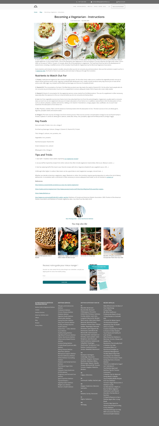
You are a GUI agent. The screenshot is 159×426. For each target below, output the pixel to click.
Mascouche (90, 318)
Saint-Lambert (91, 337)
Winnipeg (83, 405)
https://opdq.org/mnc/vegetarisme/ (46, 189)
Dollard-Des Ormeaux (87, 314)
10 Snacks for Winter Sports (111, 320)
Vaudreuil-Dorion (91, 347)
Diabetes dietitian (63, 314)
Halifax (90, 380)
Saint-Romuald (92, 339)
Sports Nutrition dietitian (65, 378)
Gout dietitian (62, 331)
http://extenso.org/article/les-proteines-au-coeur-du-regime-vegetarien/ (57, 185)
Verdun (83, 349)
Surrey (88, 393)
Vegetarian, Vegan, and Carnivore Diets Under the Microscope (68, 256)
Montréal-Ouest (91, 322)
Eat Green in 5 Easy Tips (88, 256)
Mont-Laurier (85, 320)
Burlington (91, 355)
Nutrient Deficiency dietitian (66, 356)
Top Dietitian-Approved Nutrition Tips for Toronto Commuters (111, 370)
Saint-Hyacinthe (85, 335)
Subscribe (64, 282)
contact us (110, 177)
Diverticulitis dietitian (64, 318)
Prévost (98, 324)
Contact (37, 310)
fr (109, 6)
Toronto (97, 365)
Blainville (83, 308)
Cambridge (84, 357)
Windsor (83, 369)
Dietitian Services (81, 6)
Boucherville (84, 310)
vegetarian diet (40, 71)
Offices (96, 6)
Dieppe (83, 386)
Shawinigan (90, 343)
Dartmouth (84, 380)
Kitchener (96, 359)
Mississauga (84, 363)
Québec (83, 326)
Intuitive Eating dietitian (65, 343)
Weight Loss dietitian (64, 385)
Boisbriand (90, 308)
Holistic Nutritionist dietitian (66, 337)
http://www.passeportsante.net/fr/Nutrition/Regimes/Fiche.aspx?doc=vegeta (80, 189)
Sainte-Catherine (86, 341)
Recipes (100, 6)
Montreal (83, 322)
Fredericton (89, 386)
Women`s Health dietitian (65, 387)
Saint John (84, 388)
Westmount (95, 349)
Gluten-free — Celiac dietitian (67, 329)
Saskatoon (88, 399)
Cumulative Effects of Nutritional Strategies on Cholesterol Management (111, 349)
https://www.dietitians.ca (42, 193)
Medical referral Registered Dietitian (45, 307)
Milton (95, 361)
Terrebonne (92, 345)
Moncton (96, 386)
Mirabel (97, 318)
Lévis (95, 316)
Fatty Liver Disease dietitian (66, 322)
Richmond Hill (90, 365)
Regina (83, 399)
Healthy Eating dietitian (65, 333)
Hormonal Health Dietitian (111, 414)
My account (121, 2)
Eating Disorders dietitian (65, 320)
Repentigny (89, 326)
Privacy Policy (38, 325)
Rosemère (84, 328)
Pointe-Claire (91, 324)
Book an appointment (118, 6)
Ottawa (83, 365)
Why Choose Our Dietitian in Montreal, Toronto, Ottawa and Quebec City (112, 339)
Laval (92, 316)
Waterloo (95, 367)
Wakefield (89, 349)
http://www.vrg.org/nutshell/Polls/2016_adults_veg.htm (51, 197)
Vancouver (94, 393)
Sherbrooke (84, 345)
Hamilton (83, 359)
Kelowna (83, 393)
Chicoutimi (92, 312)
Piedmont (84, 324)
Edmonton (89, 375)
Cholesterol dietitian (64, 310)
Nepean (91, 363)
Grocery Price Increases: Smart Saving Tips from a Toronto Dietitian (112, 360)
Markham (83, 361)
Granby (83, 316)
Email (44, 275)
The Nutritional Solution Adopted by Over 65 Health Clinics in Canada (111, 325)
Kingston (89, 359)
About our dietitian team (41, 315)
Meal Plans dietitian (64, 351)
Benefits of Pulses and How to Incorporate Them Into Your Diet (113, 256)
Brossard (91, 310)
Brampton (84, 355)
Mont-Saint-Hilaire (94, 320)
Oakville (96, 363)
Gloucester (91, 357)
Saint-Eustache (92, 333)
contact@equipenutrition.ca (101, 2)
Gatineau (97, 314)
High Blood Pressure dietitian (67, 335)
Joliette (88, 316)
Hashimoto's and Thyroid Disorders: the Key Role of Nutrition (111, 393)
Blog (104, 6)
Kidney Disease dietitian (65, 349)
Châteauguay (85, 312)
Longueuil (84, 318)
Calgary (83, 375)
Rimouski (96, 326)
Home (74, 6)
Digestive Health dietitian (65, 316)
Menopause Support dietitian (67, 353)
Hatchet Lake (97, 380)
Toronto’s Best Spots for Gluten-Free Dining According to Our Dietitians (112, 405)
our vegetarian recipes (71, 159)
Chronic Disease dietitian (65, 312)
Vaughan (89, 367)
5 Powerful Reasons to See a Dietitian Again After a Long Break (111, 399)
